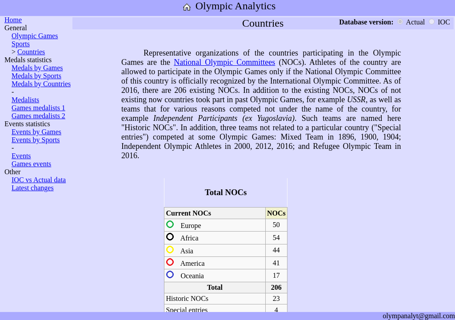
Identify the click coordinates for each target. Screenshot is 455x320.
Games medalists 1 (38, 108)
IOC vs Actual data (39, 180)
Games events (31, 164)
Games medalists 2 (38, 116)
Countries (31, 52)
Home (13, 20)
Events (21, 156)
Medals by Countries (41, 84)
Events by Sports (36, 140)
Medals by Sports (36, 76)
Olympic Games (35, 36)
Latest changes (33, 188)
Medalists (25, 100)
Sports (21, 44)
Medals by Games (37, 68)
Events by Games (36, 132)
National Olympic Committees (224, 62)
